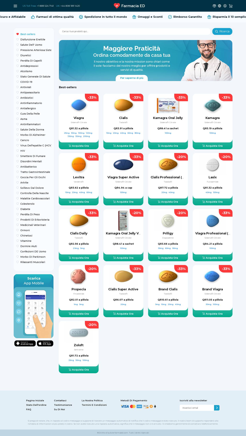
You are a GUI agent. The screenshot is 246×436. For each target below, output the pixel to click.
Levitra (78, 177)
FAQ (28, 409)
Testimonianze (63, 405)
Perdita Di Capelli (31, 60)
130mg (71, 136)
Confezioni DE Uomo (33, 251)
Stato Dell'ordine (36, 405)
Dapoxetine (168, 237)
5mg (82, 248)
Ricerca (222, 31)
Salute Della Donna (32, 129)
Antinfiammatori (30, 124)
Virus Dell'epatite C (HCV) (35, 145)
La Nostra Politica (92, 400)
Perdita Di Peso (30, 214)
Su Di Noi (59, 409)
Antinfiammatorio (31, 103)
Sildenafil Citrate (79, 122)
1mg (76, 304)
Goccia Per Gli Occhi (32, 177)
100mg (81, 133)
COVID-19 (26, 82)
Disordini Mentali (31, 161)
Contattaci (60, 400)
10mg (109, 133)
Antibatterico (28, 166)
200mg (86, 136)
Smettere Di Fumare (32, 156)
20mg (116, 133)
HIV (22, 150)
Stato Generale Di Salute (35, 76)
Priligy (168, 233)
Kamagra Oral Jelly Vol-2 (125, 233)
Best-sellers (27, 34)
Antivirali (25, 87)
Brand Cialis (168, 289)
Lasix (213, 177)
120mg (89, 133)
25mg (67, 133)
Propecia (79, 289)
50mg (74, 133)
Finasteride (78, 293)
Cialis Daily (78, 233)
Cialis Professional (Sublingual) (175, 177)
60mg (130, 133)
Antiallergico (28, 108)
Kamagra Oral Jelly (168, 118)
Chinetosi (26, 235)
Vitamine (25, 241)
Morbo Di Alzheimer (32, 135)
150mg (78, 136)
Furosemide (212, 181)
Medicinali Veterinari (33, 225)
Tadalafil (123, 122)
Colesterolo (27, 203)
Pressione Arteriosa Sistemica (35, 50)
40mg (123, 133)
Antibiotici (26, 97)
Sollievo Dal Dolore (32, 188)
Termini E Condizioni (94, 405)
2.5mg (76, 248)
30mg (161, 248)
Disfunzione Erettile (32, 39)
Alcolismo (26, 71)
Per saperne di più (131, 78)
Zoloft (79, 345)
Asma (23, 119)
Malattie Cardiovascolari (35, 198)
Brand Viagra (212, 289)
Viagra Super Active (123, 177)
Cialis (123, 118)
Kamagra (213, 118)
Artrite (24, 182)
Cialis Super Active (123, 289)
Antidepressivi (29, 66)
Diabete (25, 209)
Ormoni (25, 230)
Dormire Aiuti (28, 246)
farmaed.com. (121, 432)
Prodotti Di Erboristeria (34, 219)
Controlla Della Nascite (34, 193)
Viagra (79, 118)
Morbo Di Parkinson (32, 256)
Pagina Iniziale (35, 400)
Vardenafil (79, 181)
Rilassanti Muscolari (32, 262)
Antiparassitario (30, 92)
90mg (175, 248)
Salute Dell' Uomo (31, 44)
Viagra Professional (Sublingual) (220, 233)
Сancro (24, 140)
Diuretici (25, 55)
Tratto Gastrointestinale (35, 172)
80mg (137, 133)
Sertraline (78, 349)
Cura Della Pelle (30, 113)
